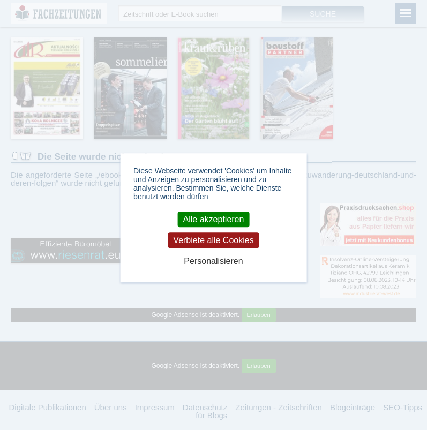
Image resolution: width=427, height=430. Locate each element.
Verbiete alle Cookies (213, 240)
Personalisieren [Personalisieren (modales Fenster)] (213, 261)
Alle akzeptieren (213, 219)
